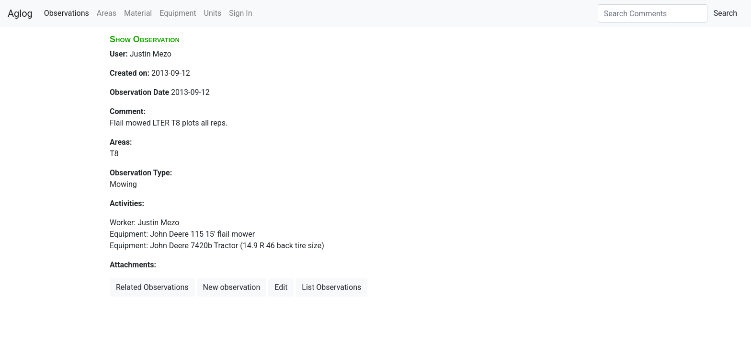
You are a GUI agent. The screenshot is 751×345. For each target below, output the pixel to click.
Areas (106, 13)
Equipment (177, 13)
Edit (280, 287)
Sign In (240, 13)
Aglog (20, 13)
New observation (232, 287)
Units (213, 13)
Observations (66, 13)
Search (725, 13)
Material (138, 13)
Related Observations (152, 287)
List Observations (331, 287)
